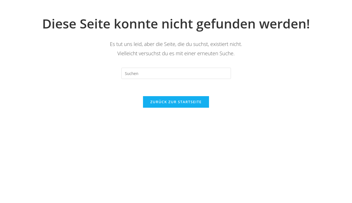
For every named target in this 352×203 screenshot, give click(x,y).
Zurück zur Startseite (176, 101)
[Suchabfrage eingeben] (176, 73)
